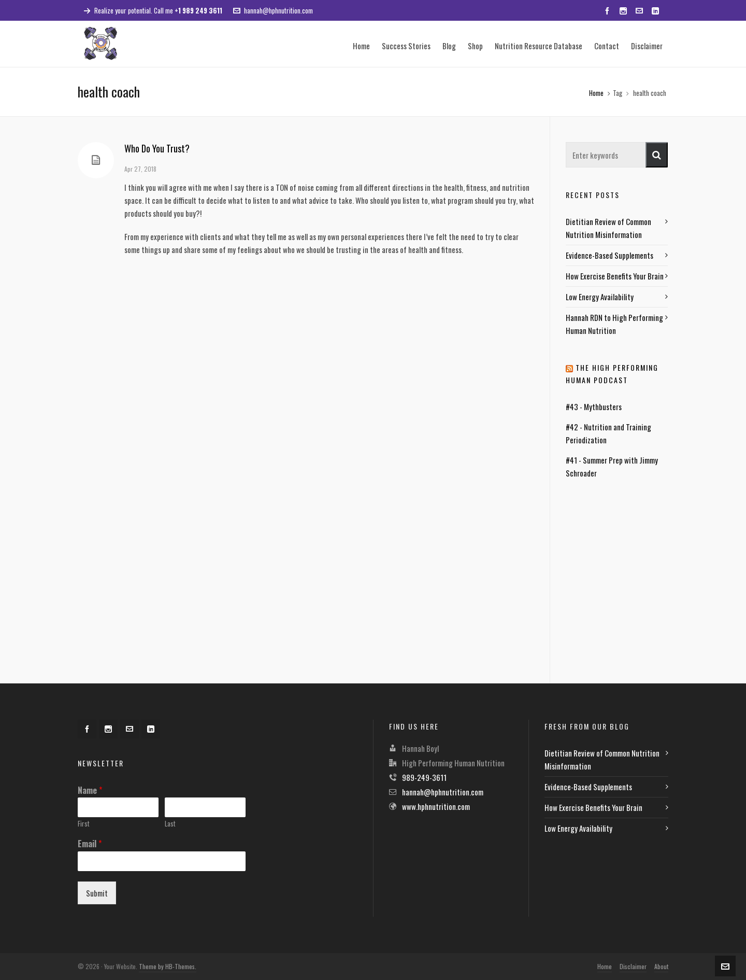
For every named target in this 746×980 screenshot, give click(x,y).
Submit (97, 893)
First (84, 823)
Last (170, 823)
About (661, 966)
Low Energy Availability (600, 296)
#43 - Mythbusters (594, 406)
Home (596, 93)
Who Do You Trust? (157, 148)
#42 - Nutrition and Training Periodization (608, 433)
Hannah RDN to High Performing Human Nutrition (614, 324)
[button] (656, 154)
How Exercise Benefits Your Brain (615, 276)
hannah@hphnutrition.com (273, 10)
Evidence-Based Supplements (609, 255)
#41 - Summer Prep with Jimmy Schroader (612, 466)
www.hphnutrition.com (436, 806)
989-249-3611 (424, 777)
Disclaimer (633, 966)
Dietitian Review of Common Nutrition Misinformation (608, 228)
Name (90, 790)
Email (90, 843)
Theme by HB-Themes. (167, 966)
